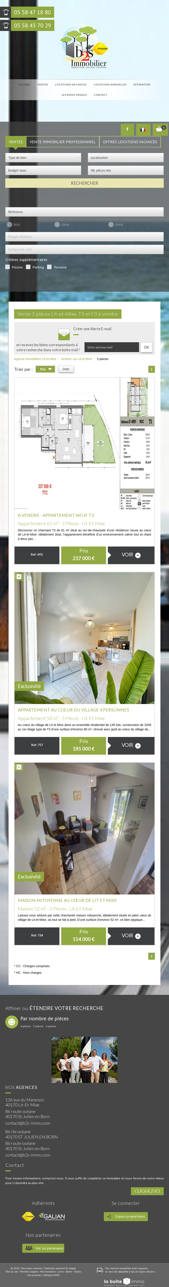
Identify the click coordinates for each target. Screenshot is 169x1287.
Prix (46, 362)
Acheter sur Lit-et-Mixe (76, 352)
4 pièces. (25, 1019)
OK (146, 340)
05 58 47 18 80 (32, 12)
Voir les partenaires (49, 1241)
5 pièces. (38, 1019)
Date (66, 362)
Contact (84, 90)
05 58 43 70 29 (32, 25)
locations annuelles (91, 83)
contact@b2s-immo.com (27, 1116)
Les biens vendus (142, 83)
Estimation (118, 83)
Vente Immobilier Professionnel (63, 134)
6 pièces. (51, 1019)
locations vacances (57, 83)
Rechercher (84, 176)
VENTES (16, 134)
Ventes (34, 83)
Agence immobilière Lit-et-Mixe (35, 352)
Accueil (20, 83)
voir (131, 548)
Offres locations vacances (130, 134)
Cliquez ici (147, 1184)
